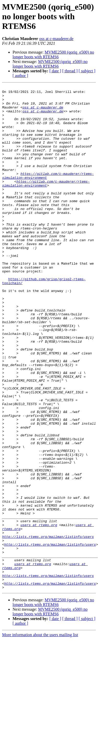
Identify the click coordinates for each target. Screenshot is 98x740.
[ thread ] (70, 71)
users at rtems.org (38, 613)
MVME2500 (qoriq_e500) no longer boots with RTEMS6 (53, 54)
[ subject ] (87, 71)
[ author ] (20, 75)
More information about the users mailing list (40, 735)
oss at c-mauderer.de (56, 38)
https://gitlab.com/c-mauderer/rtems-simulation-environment (46, 203)
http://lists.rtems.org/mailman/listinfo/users (48, 627)
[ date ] (55, 71)
